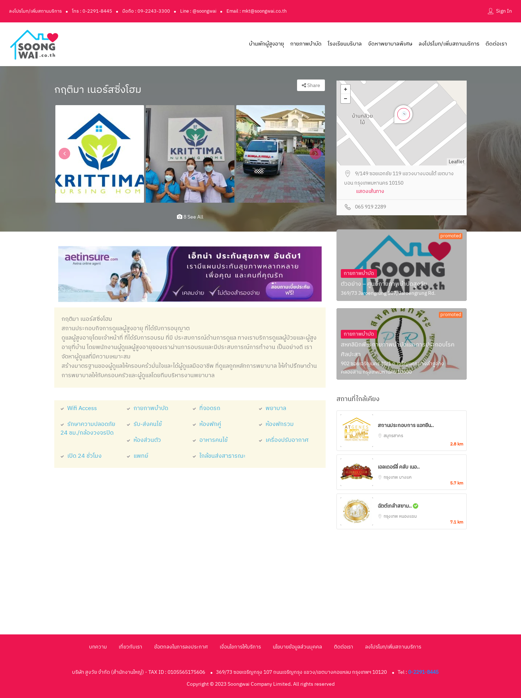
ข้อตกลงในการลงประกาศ (181, 647)
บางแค (405, 477)
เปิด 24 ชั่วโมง (81, 456)
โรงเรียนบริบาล (345, 43)
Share (311, 85)
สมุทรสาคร (393, 435)
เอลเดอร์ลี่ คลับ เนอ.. (399, 467)
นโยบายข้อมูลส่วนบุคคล (297, 647)
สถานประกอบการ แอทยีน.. (406, 425)
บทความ (98, 647)
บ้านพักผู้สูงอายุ (266, 43)
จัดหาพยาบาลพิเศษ (390, 43)
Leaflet (457, 162)
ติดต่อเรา (496, 43)
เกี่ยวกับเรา (130, 647)
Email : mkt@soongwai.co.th (256, 11)
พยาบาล (272, 408)
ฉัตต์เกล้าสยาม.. (398, 506)
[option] (99, 154)
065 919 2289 (370, 207)
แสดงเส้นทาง (370, 191)
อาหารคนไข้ (210, 440)
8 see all (190, 217)
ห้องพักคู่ (206, 424)
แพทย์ (137, 456)
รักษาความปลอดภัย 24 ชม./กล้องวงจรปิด (87, 428)
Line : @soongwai (198, 11)
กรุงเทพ (391, 477)
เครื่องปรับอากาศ (284, 440)
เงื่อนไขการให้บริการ (240, 647)
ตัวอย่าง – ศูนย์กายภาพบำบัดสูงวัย (384, 284)
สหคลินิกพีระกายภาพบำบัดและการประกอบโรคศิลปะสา (397, 349)
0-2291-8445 (423, 672)
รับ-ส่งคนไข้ (144, 424)
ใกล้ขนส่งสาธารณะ (219, 456)
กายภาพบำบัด (306, 43)
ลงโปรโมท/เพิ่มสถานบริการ (35, 11)
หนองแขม (408, 516)
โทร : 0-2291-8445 (92, 11)
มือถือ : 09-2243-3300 (146, 11)
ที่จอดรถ (206, 408)
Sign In (504, 11)
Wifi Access (78, 408)
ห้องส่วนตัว (144, 440)
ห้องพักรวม (276, 424)
